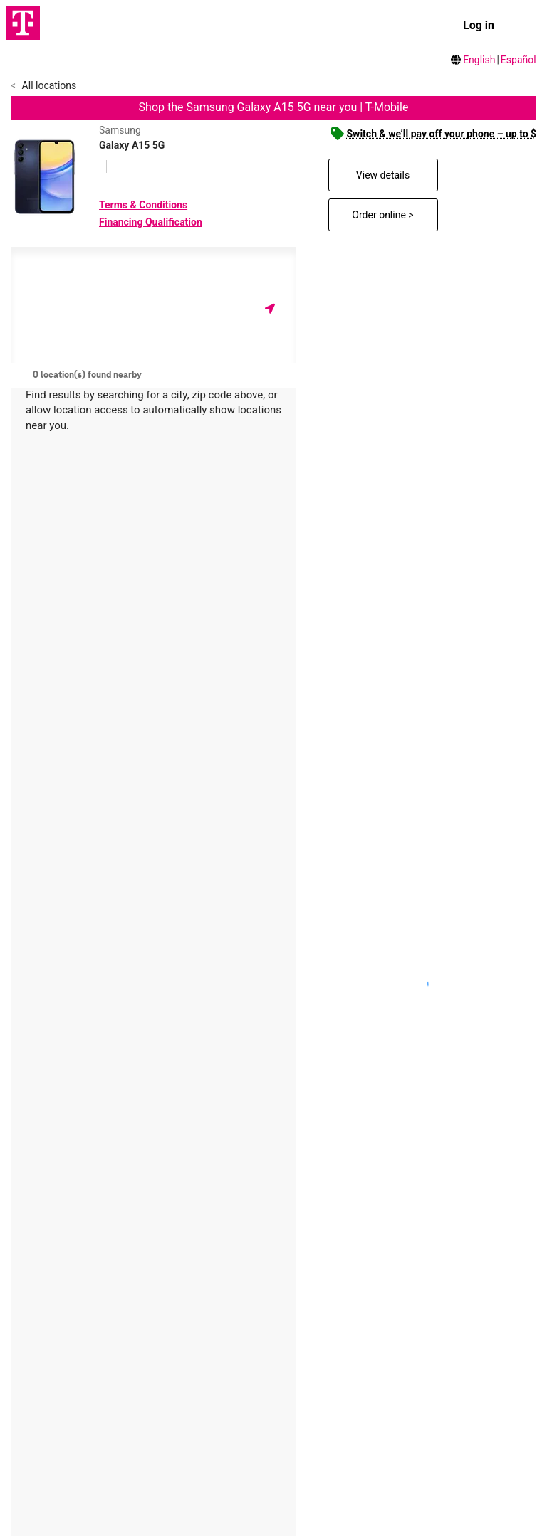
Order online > (382, 215)
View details (383, 175)
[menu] (522, 25)
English (479, 59)
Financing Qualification (150, 222)
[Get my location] (270, 308)
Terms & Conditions (143, 205)
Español (518, 59)
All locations (47, 85)
